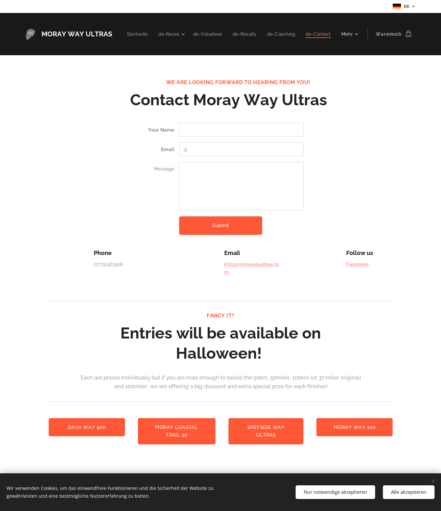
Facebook (358, 264)
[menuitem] (168, 34)
